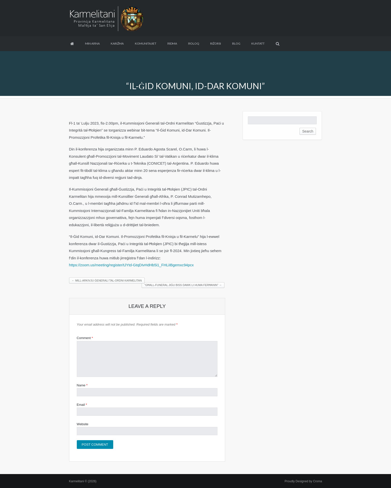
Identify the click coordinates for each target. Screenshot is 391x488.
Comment (85, 338)
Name (82, 385)
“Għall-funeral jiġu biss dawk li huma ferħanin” (183, 284)
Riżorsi (215, 43)
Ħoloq (193, 43)
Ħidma (172, 43)
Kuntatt (258, 43)
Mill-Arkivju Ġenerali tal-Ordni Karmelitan (107, 280)
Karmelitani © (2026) (83, 481)
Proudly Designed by (303, 481)
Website (83, 424)
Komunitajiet (145, 43)
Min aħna (92, 43)
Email (82, 405)
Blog (236, 43)
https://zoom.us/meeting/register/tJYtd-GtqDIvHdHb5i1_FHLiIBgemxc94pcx (131, 265)
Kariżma (117, 43)
